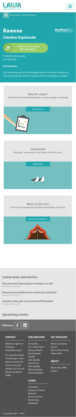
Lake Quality (34, 359)
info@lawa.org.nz (13, 350)
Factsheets (33, 386)
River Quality (34, 366)
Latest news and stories (20, 277)
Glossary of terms (36, 390)
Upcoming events (16, 314)
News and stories (59, 343)
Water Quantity (35, 369)
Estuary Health (35, 350)
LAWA (12, 6)
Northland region (29, 15)
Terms (22, 413)
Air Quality (33, 343)
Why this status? (28, 49)
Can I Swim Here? (36, 346)
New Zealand (15, 15)
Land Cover (33, 363)
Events (54, 346)
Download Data (35, 372)
